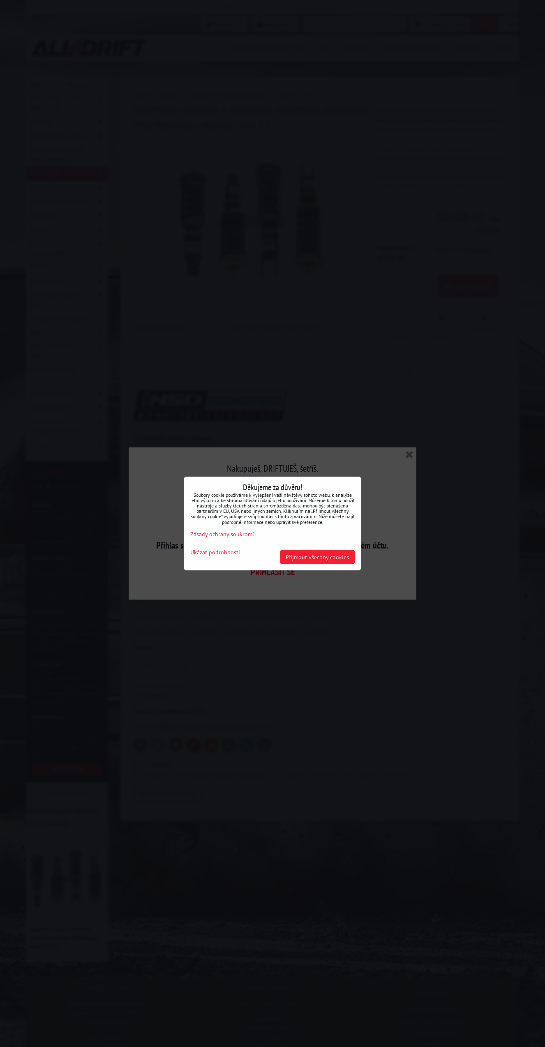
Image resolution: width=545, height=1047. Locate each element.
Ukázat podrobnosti (215, 552)
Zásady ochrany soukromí (222, 534)
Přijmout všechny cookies (317, 557)
